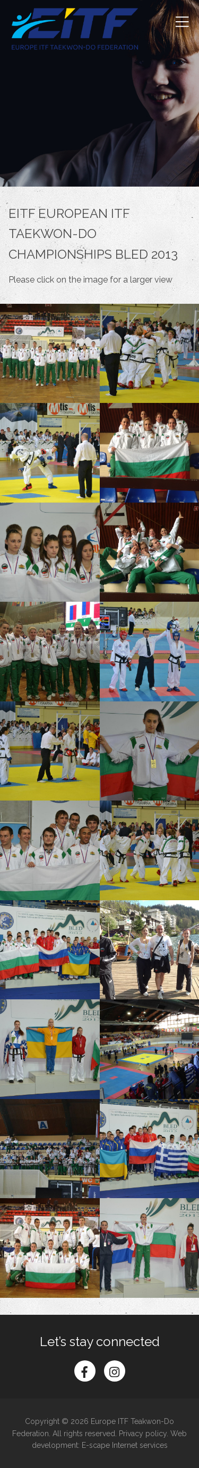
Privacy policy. (143, 1433)
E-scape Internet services (125, 1445)
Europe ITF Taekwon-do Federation (74, 28)
